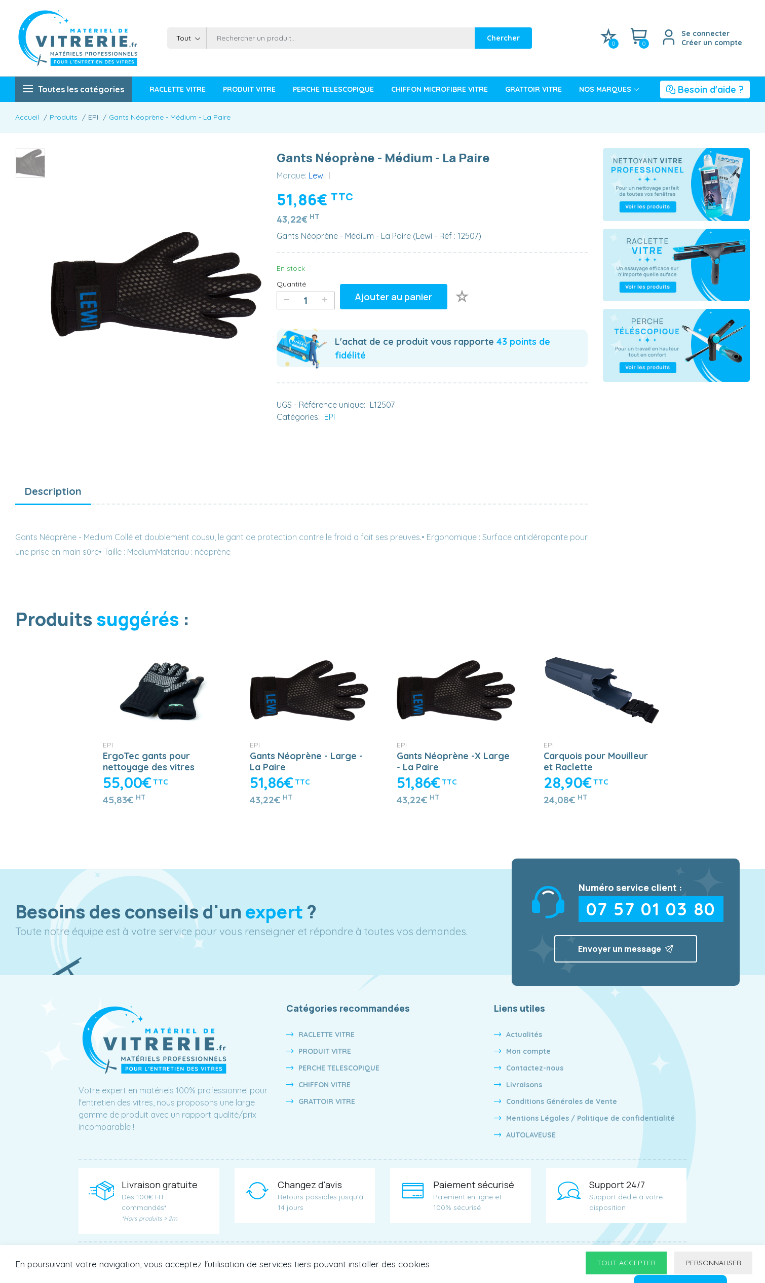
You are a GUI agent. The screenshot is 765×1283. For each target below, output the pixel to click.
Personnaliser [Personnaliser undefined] (713, 1262)
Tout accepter (626, 1262)
